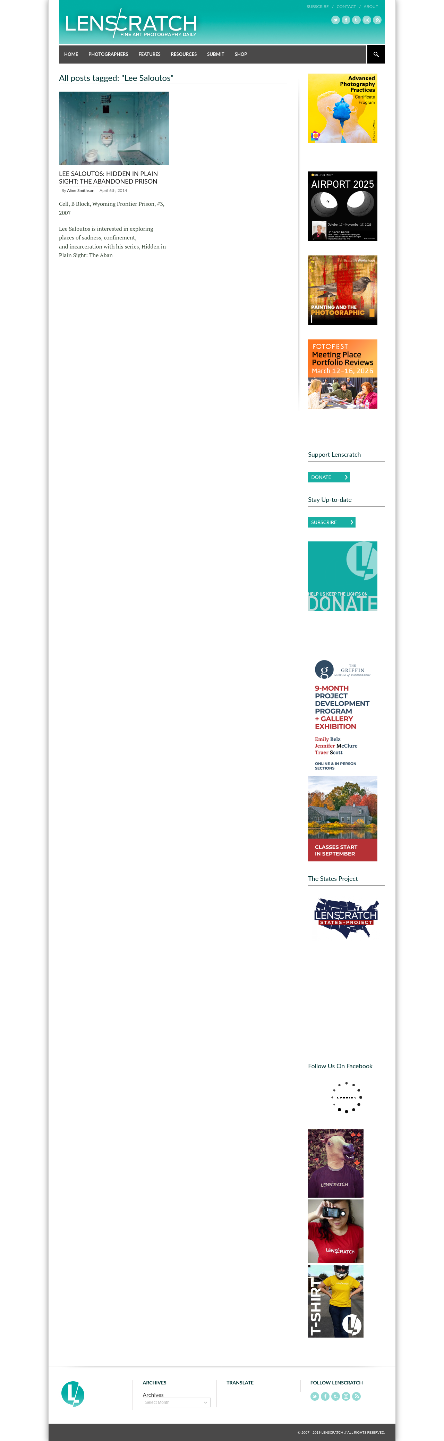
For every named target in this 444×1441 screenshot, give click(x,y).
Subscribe (324, 522)
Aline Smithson (80, 190)
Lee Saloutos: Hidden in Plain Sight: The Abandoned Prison (108, 177)
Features (149, 54)
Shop (241, 54)
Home (71, 54)
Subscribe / (320, 6)
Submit (215, 54)
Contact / (348, 6)
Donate (321, 477)
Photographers (108, 54)
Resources (184, 54)
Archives (153, 1394)
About (371, 6)
